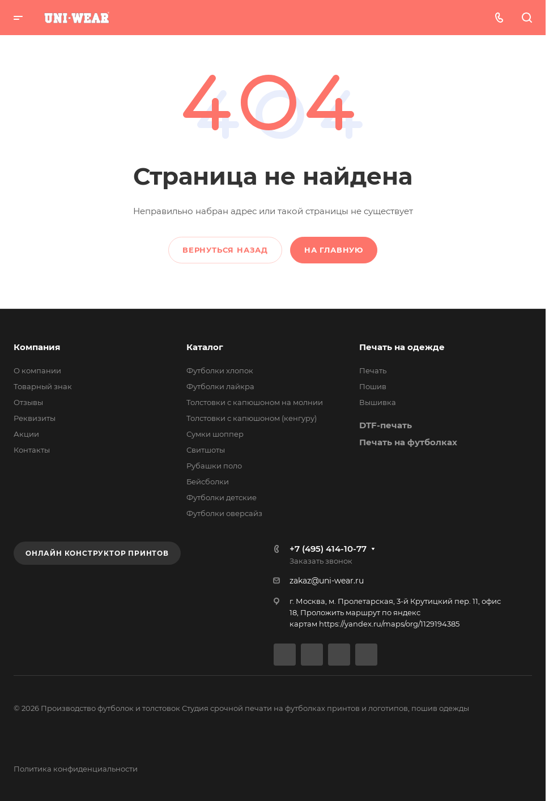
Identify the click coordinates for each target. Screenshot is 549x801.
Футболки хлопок (219, 370)
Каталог (204, 347)
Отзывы (28, 402)
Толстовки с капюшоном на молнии (254, 402)
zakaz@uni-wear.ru (327, 581)
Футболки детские (221, 497)
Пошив (372, 386)
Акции (26, 433)
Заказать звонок (321, 560)
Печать (372, 370)
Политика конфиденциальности (76, 768)
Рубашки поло (214, 465)
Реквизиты (35, 418)
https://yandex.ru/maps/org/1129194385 (389, 623)
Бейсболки (207, 481)
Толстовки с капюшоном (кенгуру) (251, 418)
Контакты (32, 449)
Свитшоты (205, 449)
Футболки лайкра (220, 386)
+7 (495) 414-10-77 (328, 548)
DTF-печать (385, 425)
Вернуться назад (225, 249)
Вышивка (377, 402)
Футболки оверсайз (224, 513)
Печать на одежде (402, 347)
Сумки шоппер (215, 433)
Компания (37, 347)
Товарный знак (43, 386)
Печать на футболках (408, 442)
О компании (37, 370)
